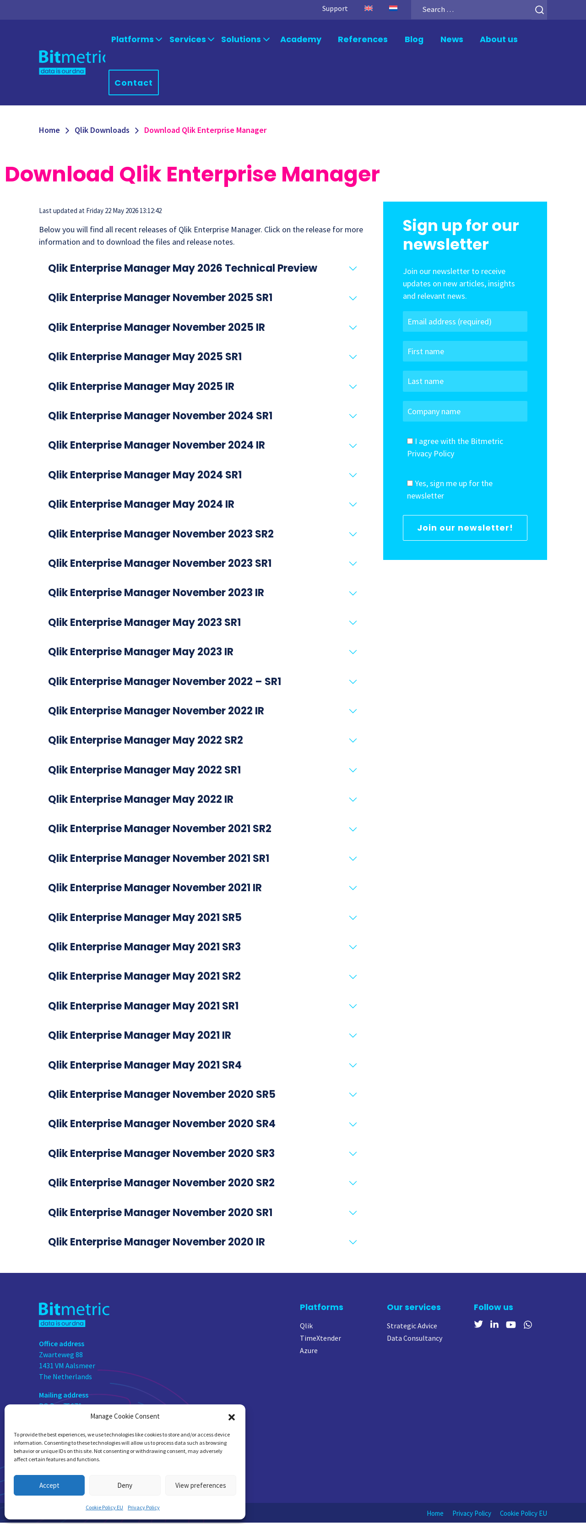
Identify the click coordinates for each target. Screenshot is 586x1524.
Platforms (133, 39)
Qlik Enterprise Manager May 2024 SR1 (145, 476)
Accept (49, 1485)
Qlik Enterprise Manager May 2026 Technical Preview (182, 270)
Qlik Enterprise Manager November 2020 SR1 (160, 1214)
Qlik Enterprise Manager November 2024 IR (156, 447)
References (355, 39)
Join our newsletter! (465, 529)
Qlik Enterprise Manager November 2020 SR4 (162, 1125)
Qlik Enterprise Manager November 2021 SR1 (158, 860)
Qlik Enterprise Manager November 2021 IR (155, 889)
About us (487, 39)
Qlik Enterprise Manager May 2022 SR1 (144, 771)
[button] (231, 1416)
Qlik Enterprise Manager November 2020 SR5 (162, 1096)
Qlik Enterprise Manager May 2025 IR (141, 388)
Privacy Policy (144, 1507)
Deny (124, 1485)
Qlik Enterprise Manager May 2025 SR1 (145, 358)
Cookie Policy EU (104, 1507)
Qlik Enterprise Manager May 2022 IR (140, 801)
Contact (135, 83)
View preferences (200, 1485)
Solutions (237, 39)
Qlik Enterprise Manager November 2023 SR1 (159, 565)
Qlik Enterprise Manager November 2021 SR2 (159, 830)
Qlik (306, 1327)
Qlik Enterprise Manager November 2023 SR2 (161, 535)
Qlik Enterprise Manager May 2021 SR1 (143, 1007)
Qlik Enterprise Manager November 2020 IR (156, 1243)
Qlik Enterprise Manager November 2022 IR (156, 712)
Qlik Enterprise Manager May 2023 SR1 (144, 624)
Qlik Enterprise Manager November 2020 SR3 (161, 1155)
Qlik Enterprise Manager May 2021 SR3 (144, 948)
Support (330, 8)
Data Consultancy (414, 1339)
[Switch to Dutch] (388, 8)
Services (186, 39)
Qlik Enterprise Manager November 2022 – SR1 (164, 683)
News (441, 39)
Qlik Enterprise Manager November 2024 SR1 (160, 417)
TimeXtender (320, 1339)
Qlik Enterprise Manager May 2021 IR (139, 1037)
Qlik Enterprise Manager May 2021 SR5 (145, 919)
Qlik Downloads (102, 131)
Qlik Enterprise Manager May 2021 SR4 (145, 1066)
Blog (404, 39)
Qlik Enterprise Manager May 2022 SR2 (145, 742)
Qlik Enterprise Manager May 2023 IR (140, 653)
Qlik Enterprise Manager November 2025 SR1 (160, 299)
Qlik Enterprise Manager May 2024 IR (141, 506)
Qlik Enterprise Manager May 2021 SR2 (144, 978)
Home (49, 131)
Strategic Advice (412, 1327)
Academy (296, 39)
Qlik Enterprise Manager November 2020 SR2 (161, 1184)
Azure (309, 1352)
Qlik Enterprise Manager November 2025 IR (156, 329)
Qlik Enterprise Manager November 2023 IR (156, 594)
